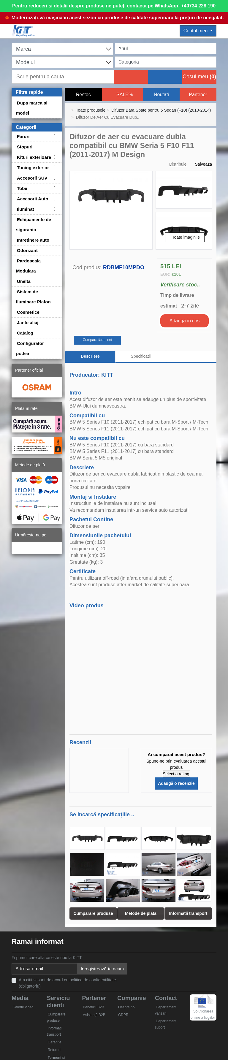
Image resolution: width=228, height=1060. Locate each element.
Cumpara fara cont (97, 340)
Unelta (24, 281)
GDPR (123, 1015)
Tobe (22, 188)
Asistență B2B (94, 1015)
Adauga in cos (185, 320)
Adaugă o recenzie (176, 783)
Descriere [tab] (90, 356)
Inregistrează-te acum (102, 968)
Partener (198, 94)
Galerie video (23, 1007)
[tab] (191, 357)
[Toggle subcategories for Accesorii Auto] (54, 198)
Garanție (54, 1042)
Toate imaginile (186, 237)
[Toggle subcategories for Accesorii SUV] (54, 177)
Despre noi (126, 1007)
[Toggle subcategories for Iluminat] (54, 209)
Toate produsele (91, 110)
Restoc (83, 94)
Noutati (161, 94)
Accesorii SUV (32, 177)
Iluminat (25, 209)
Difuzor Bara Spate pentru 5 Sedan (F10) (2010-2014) (161, 110)
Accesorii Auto (32, 198)
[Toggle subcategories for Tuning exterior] (54, 167)
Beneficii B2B (93, 1007)
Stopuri (25, 146)
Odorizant (27, 250)
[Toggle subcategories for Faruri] (54, 136)
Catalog (25, 332)
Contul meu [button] (196, 30)
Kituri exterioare (34, 157)
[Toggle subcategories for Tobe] (54, 188)
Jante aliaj (28, 322)
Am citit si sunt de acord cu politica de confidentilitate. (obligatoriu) (68, 982)
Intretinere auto (33, 240)
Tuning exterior (33, 167)
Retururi (54, 1050)
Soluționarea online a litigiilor (203, 1009)
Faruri (23, 136)
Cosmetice (28, 312)
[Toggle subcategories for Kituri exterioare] (54, 157)
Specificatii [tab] (141, 356)
